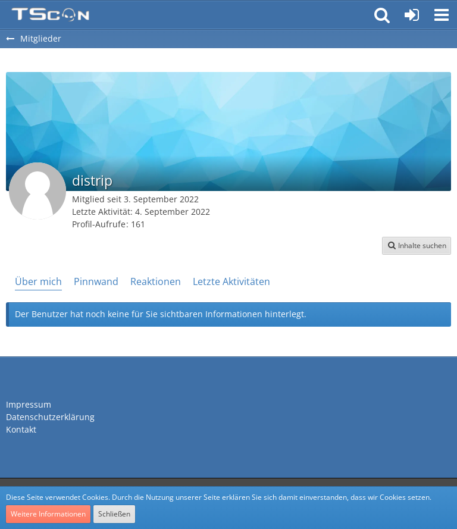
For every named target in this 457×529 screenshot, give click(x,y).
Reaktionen (155, 281)
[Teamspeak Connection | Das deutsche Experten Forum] (50, 15)
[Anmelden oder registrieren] (412, 15)
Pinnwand (96, 281)
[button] (441, 15)
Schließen (114, 514)
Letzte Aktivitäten (231, 281)
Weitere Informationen (48, 514)
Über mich (38, 281)
